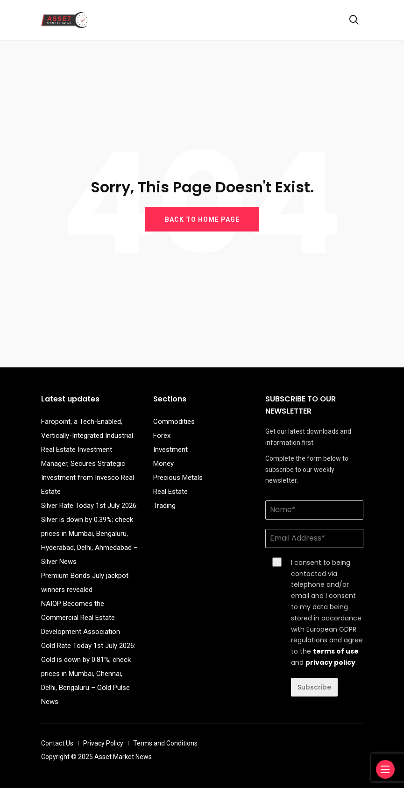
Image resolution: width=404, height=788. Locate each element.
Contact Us (57, 743)
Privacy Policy (103, 743)
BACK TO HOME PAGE (202, 219)
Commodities (174, 421)
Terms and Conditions (165, 743)
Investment (170, 449)
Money (163, 463)
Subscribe (314, 687)
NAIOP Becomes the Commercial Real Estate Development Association (80, 617)
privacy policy (330, 662)
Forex (161, 435)
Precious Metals (178, 477)
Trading (164, 505)
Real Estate (170, 491)
